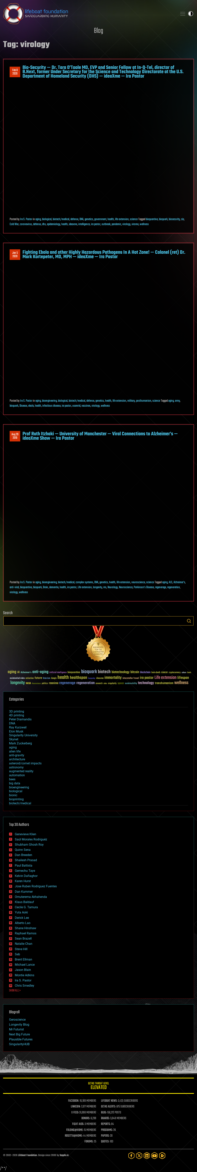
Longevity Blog (19, 1024)
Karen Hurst (23, 881)
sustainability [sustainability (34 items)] (131, 683)
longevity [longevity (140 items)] (17, 682)
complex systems (84, 582)
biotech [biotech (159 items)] (104, 671)
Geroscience (17, 1019)
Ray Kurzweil (18, 727)
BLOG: (104, 1112)
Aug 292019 (15, 436)
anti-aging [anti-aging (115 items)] (40, 672)
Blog (98, 31)
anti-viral (14, 587)
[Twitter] (139, 1155)
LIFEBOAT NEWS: (109, 1100)
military (131, 400)
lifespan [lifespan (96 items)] (183, 678)
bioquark (163, 219)
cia (182, 219)
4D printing (16, 715)
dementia (53, 587)
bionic (13, 795)
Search (189, 620)
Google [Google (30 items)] (54, 678)
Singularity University (23, 735)
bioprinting (16, 799)
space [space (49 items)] (121, 683)
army (177, 400)
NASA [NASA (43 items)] (28, 683)
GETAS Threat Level (98, 1086)
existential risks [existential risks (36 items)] (17, 678)
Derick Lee (22, 918)
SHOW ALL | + (15, 990)
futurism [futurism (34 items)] (46, 678)
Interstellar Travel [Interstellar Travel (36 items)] (131, 678)
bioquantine (152, 219)
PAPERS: (105, 1135)
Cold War (14, 224)
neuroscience (138, 582)
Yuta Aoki (21, 912)
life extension (122, 219)
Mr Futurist (16, 1029)
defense (74, 219)
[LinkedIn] (147, 1155)
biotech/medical (61, 219)
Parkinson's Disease (144, 587)
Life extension (85, 587)
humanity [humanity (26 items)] (91, 678)
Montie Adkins (24, 975)
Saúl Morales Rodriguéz (31, 839)
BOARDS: (105, 1118)
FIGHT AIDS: (78, 1124)
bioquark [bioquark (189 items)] (89, 672)
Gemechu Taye (25, 871)
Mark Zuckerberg (20, 743)
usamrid (76, 405)
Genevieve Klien (25, 834)
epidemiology (53, 224)
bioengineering (49, 400)
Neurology (113, 587)
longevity (97, 587)
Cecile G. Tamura (26, 907)
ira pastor (95, 224)
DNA (81, 219)
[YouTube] (154, 1155)
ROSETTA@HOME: (74, 1135)
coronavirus (26, 224)
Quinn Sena (23, 850)
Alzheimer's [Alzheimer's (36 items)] (26, 672)
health (111, 219)
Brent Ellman (23, 959)
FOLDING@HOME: (74, 1130)
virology (126, 224)
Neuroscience (126, 587)
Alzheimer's (179, 582)
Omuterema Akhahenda (31, 897)
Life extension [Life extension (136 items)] (165, 677)
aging (38, 219)
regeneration (173, 587)
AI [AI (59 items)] (18, 672)
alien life (15, 751)
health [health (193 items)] (63, 677)
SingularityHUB (19, 1044)
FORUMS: (88, 1141)
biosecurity (174, 219)
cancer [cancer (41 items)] (164, 672)
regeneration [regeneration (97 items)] (85, 683)
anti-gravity (16, 755)
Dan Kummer (24, 891)
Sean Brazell (23, 938)
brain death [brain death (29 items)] (155, 672)
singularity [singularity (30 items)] (112, 683)
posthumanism (143, 400)
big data (14, 783)
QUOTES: (105, 1141)
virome (135, 224)
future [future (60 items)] (38, 678)
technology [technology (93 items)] (146, 683)
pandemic (116, 224)
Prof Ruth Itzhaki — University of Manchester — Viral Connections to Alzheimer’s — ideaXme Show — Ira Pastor (100, 436)
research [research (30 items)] (99, 683)
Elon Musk (16, 731)
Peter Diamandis (20, 719)
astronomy (16, 767)
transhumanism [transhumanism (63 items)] (164, 683)
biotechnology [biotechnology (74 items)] (120, 672)
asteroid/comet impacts (25, 763)
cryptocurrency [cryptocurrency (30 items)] (175, 672)
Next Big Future (19, 1034)
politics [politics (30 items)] (45, 683)
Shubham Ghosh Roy (29, 844)
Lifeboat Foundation (27, 1155)
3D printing (16, 711)
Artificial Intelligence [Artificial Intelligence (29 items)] (58, 672)
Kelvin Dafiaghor (26, 876)
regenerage (160, 587)
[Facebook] (131, 1155)
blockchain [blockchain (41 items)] (145, 672)
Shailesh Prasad (26, 860)
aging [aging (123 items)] (12, 672)
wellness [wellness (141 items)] (181, 682)
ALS (170, 582)
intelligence (84, 224)
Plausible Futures (21, 1039)
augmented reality (21, 771)
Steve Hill (21, 949)
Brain (45, 587)
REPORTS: (106, 1124)
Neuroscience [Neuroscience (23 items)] (36, 684)
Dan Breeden (23, 855)
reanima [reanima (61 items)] (53, 683)
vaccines (86, 405)
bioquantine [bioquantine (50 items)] (74, 672)
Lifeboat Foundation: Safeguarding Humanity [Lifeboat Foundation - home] (89, 13)
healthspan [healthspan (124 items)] (78, 677)
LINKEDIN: (75, 1106)
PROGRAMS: (107, 1130)
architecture (17, 759)
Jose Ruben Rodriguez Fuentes (36, 886)
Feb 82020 (15, 72)
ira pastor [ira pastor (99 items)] (147, 678)
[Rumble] (162, 1155)
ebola (31, 405)
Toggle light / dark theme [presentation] (190, 13)
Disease (23, 405)
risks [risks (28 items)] (105, 683)
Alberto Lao (22, 923)
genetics (89, 219)
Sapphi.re (64, 1155)
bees (12, 779)
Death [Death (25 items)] (189, 673)
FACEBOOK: (73, 1100)
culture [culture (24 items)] (184, 673)
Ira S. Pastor (26, 219)
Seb (17, 954)
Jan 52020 (15, 254)
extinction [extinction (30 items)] (30, 678)
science (134, 219)
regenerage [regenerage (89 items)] (67, 683)
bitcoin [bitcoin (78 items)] (134, 672)
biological (47, 219)
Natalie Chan (23, 944)
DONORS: (85, 1118)
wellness (144, 224)
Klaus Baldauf (24, 902)
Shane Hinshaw (25, 928)
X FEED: (75, 1112)
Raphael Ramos (25, 933)
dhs (44, 224)
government (100, 219)
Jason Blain (23, 970)
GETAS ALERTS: (108, 1106)
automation (17, 775)
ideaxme (73, 224)
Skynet (13, 739)
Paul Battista (23, 865)
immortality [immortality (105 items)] (113, 677)
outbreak (106, 224)
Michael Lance (25, 964)
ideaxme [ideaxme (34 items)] (100, 678)
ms (104, 587)
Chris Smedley (24, 985)
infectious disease (51, 405)
